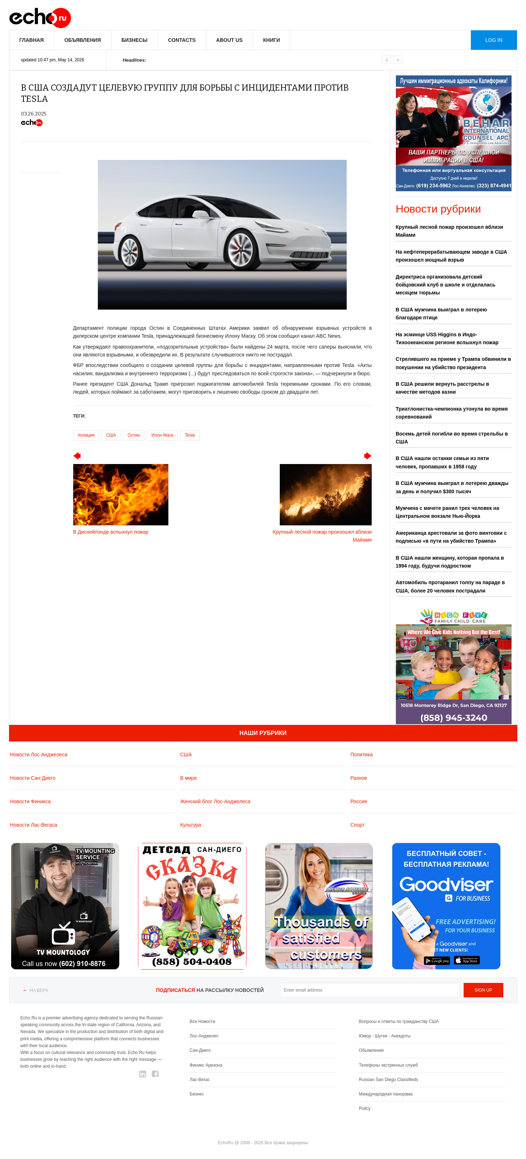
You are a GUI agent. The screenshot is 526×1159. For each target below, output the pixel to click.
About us (229, 40)
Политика (361, 754)
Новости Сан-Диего (33, 778)
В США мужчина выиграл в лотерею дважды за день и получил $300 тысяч (452, 487)
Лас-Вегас (200, 1079)
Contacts (182, 40)
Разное (358, 778)
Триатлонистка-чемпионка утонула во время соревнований (452, 413)
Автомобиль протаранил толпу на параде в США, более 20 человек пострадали (450, 586)
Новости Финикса (30, 801)
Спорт (357, 825)
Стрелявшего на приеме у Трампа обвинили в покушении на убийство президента (453, 363)
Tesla (190, 435)
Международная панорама (386, 1094)
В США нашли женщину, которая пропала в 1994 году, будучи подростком (450, 562)
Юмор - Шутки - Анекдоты (385, 1035)
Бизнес (197, 1094)
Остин (134, 435)
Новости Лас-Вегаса (33, 825)
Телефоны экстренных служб (388, 1065)
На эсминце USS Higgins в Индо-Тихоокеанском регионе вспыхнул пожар (447, 338)
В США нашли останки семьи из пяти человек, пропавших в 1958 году (442, 462)
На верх (39, 990)
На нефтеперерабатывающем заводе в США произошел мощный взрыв (451, 256)
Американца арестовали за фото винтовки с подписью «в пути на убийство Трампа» (451, 537)
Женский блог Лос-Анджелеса (215, 801)
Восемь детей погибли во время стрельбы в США (452, 438)
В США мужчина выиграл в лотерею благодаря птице (441, 313)
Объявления (82, 40)
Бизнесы (134, 40)
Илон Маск (162, 435)
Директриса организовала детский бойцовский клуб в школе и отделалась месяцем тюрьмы (446, 285)
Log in (493, 40)
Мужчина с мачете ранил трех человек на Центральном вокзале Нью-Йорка (447, 512)
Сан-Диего (200, 1050)
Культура (190, 825)
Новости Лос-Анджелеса (38, 754)
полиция (86, 435)
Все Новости (202, 1021)
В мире (188, 778)
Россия (358, 801)
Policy (365, 1108)
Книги (271, 40)
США (111, 435)
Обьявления (371, 1050)
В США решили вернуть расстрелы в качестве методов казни (442, 388)
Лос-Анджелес (204, 1035)
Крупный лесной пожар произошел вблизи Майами (449, 231)
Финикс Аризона (206, 1065)
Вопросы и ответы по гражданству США (399, 1021)
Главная (31, 40)
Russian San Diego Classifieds (388, 1079)
